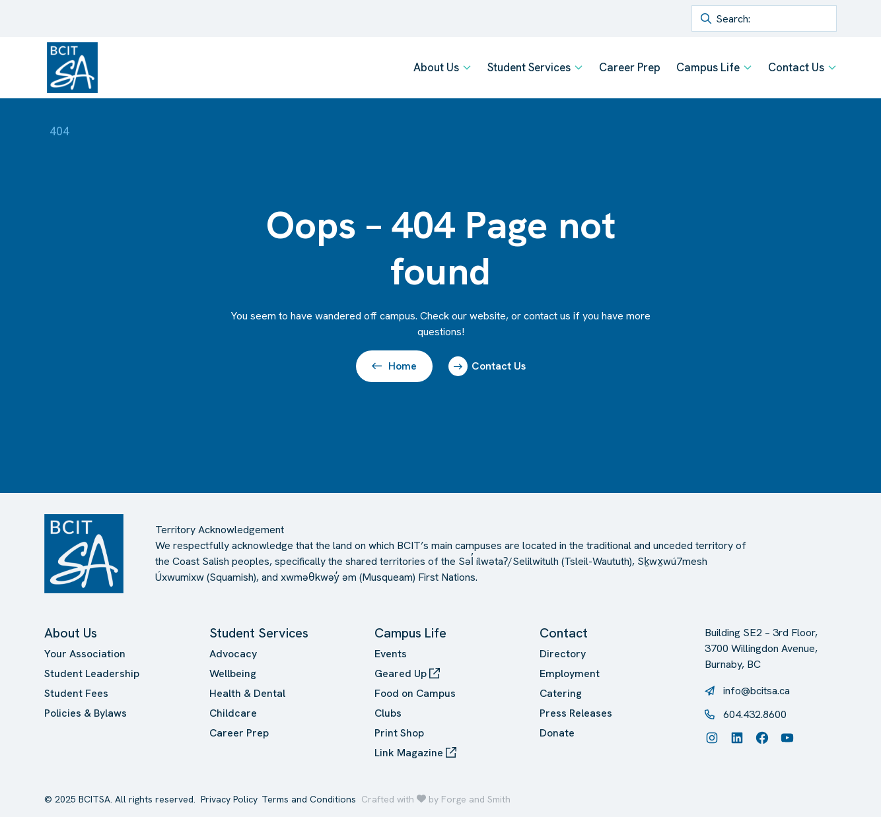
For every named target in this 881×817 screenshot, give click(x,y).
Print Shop (399, 733)
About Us (436, 67)
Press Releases (576, 713)
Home (394, 366)
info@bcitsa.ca (756, 691)
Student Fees (76, 693)
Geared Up (407, 673)
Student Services (529, 67)
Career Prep (629, 67)
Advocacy (233, 654)
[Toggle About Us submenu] (467, 67)
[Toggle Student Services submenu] (578, 67)
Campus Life (708, 67)
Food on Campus (415, 693)
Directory (563, 654)
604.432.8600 (755, 714)
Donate (557, 733)
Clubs (388, 713)
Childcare (233, 713)
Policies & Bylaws (85, 713)
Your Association (84, 654)
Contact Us (796, 67)
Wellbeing (232, 673)
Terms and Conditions (309, 799)
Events (390, 654)
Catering (561, 693)
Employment (570, 673)
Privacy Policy (229, 799)
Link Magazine (415, 753)
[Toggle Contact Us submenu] (832, 67)
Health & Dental (247, 693)
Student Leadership (91, 673)
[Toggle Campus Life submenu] (747, 67)
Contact (564, 633)
